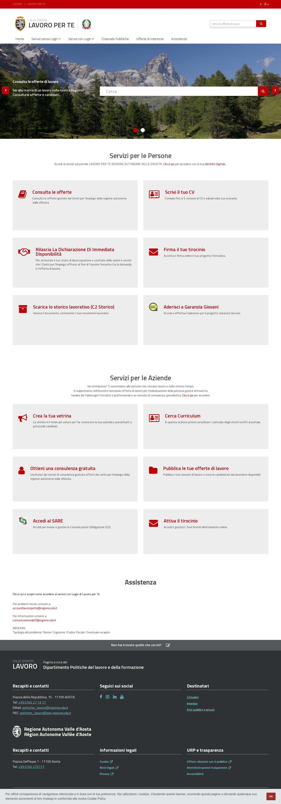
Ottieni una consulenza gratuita (62, 450)
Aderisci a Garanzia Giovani (191, 306)
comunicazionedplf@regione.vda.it (34, 620)
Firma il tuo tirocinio (184, 249)
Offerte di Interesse (150, 38)
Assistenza (179, 38)
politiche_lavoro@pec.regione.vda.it (45, 712)
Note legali (109, 767)
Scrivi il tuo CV (179, 192)
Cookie (106, 761)
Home (19, 38)
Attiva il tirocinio (181, 502)
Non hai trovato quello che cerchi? (140, 644)
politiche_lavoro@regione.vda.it (45, 707)
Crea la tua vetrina (52, 415)
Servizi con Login (81, 38)
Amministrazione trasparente (209, 767)
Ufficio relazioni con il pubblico (209, 761)
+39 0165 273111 (31, 766)
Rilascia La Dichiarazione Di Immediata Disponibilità (75, 252)
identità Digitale (215, 164)
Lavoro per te (36, 4)
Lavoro (17, 4)
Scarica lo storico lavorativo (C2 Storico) (73, 306)
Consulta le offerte (52, 192)
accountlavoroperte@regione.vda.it (35, 608)
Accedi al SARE (48, 502)
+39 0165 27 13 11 (32, 702)
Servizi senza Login (46, 38)
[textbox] (233, 23)
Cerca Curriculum (182, 415)
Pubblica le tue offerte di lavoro (196, 450)
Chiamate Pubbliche (115, 38)
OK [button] (271, 796)
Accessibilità (195, 774)
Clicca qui (168, 164)
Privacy (107, 774)
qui (22, 594)
